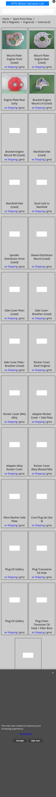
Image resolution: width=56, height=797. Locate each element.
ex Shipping (10, 77)
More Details (26, 733)
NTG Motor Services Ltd (27, 3)
